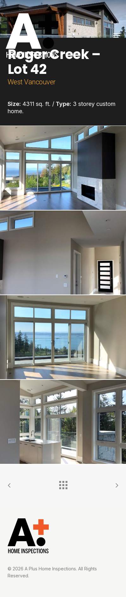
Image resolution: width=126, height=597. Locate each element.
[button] (116, 35)
